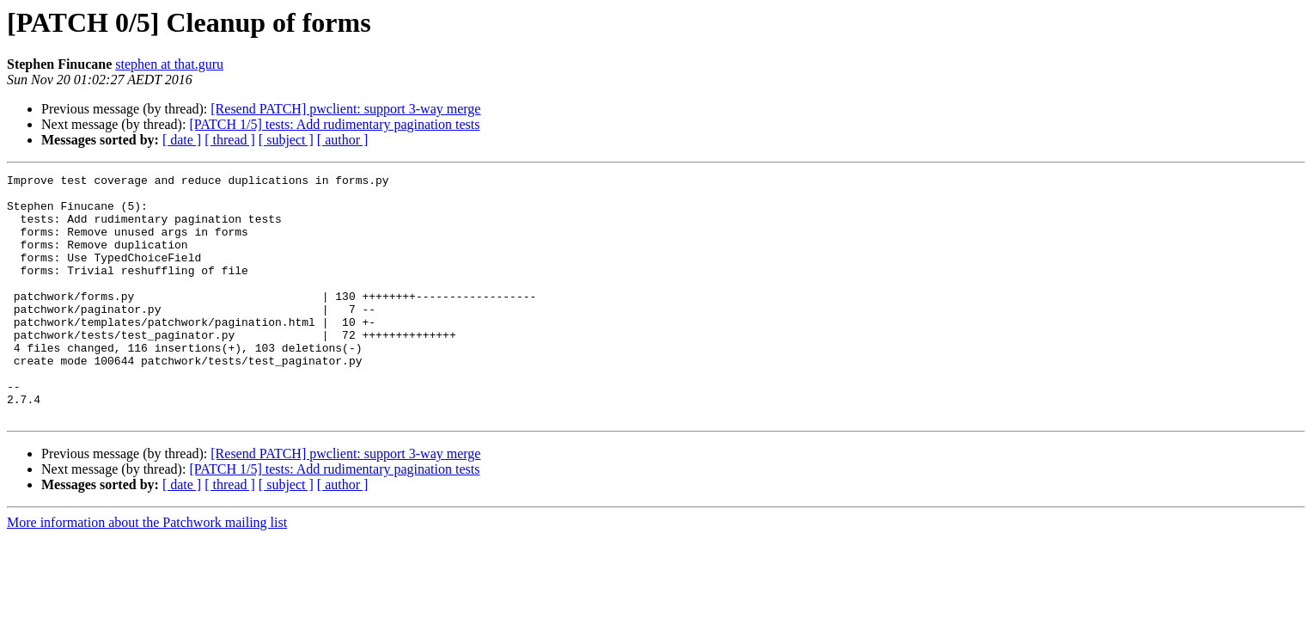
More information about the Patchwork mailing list (147, 571)
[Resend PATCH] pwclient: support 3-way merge (345, 108)
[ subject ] (286, 139)
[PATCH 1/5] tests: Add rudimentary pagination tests (334, 124)
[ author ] (343, 139)
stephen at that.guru (169, 64)
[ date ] (181, 139)
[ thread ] (229, 139)
